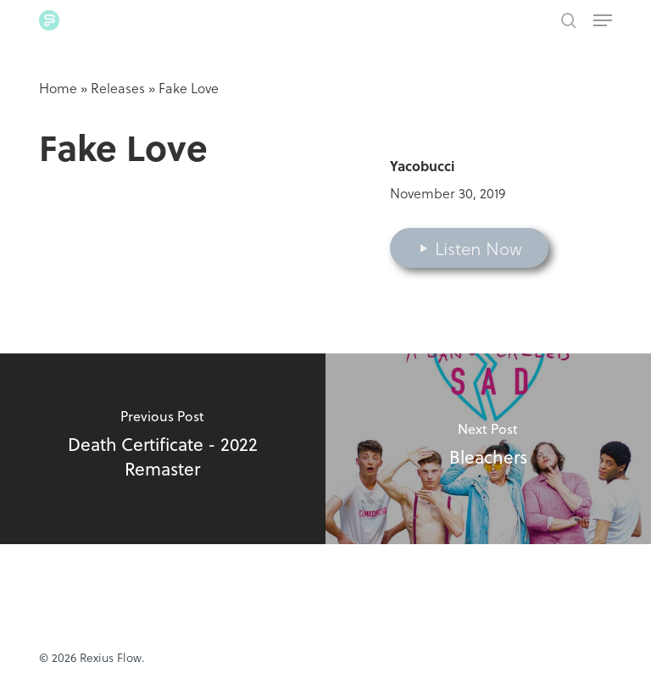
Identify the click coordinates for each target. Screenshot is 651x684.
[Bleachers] (488, 448)
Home (58, 87)
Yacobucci (422, 165)
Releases (118, 87)
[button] (602, 20)
